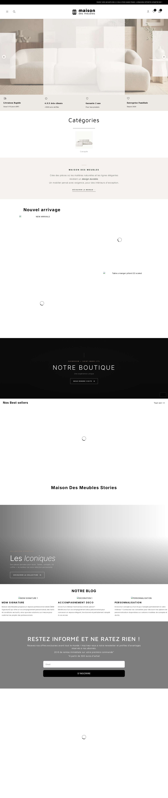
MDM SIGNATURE (13, 602)
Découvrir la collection (27, 575)
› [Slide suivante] (164, 56)
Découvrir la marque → (84, 190)
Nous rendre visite (84, 381)
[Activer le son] (163, 395)
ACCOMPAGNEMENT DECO (76, 602)
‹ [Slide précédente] (4, 56)
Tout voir (158, 403)
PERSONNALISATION (128, 602)
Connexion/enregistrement (148, 11)
